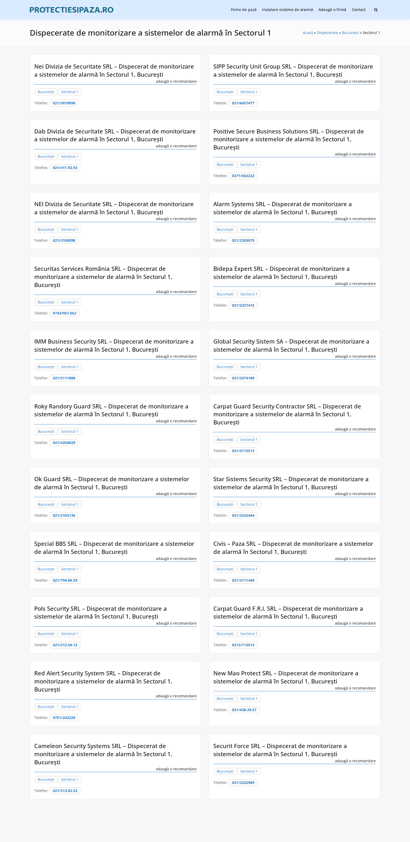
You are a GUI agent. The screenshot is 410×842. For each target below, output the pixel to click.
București (46, 91)
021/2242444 (243, 515)
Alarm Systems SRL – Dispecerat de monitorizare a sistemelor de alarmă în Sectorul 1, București (282, 208)
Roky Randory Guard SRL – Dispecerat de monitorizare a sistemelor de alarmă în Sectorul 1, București (111, 410)
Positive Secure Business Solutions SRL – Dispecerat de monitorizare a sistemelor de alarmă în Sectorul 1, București (288, 139)
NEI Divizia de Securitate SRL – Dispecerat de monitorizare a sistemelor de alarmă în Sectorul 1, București (114, 208)
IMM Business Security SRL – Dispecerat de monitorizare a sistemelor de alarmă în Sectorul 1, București (114, 345)
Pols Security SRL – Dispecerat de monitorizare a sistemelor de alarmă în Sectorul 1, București (100, 612)
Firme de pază (244, 9)
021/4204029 (64, 442)
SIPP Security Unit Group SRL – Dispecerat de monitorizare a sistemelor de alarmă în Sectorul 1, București (293, 70)
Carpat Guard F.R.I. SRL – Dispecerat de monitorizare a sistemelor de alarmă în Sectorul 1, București (288, 612)
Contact (359, 9)
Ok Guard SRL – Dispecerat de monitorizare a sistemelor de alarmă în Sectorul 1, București (111, 483)
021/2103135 (64, 515)
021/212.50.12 (65, 644)
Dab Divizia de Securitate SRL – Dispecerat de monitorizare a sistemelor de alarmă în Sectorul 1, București (115, 135)
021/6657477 (243, 102)
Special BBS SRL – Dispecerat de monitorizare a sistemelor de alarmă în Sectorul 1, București (114, 547)
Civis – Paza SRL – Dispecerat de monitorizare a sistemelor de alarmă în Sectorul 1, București (293, 547)
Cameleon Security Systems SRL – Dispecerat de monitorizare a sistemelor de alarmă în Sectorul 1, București (103, 754)
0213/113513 (243, 644)
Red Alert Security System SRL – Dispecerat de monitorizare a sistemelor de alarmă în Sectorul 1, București (103, 681)
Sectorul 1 (70, 91)
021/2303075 (243, 240)
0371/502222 (243, 175)
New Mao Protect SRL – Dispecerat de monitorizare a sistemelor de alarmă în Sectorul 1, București (285, 677)
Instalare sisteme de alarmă (287, 9)
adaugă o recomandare (176, 81)
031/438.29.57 (244, 709)
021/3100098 (64, 240)
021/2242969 (243, 782)
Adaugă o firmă (332, 9)
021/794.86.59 (65, 580)
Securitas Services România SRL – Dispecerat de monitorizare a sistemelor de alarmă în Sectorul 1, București (103, 277)
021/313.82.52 (65, 790)
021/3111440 (243, 580)
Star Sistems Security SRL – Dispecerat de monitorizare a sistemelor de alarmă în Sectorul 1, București (291, 483)
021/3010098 (64, 102)
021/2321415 (243, 305)
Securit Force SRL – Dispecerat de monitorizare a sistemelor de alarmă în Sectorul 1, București (280, 750)
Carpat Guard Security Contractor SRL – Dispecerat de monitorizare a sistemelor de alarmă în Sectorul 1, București (287, 414)
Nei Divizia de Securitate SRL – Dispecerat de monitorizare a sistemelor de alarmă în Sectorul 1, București (114, 70)
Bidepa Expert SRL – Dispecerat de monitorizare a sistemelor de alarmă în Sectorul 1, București (281, 272)
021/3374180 (243, 377)
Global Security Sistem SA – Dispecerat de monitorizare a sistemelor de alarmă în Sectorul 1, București (291, 345)
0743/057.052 (64, 313)
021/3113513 (243, 450)
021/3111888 (64, 377)
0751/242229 (64, 717)
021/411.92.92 (65, 167)
